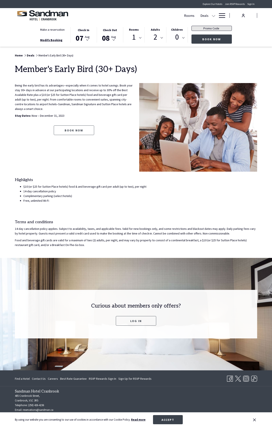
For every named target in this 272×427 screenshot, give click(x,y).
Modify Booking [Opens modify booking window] (51, 40)
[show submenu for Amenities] (197, 15)
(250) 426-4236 (36, 405)
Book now (217, 39)
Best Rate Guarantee (73, 379)
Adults (155, 30)
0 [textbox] (177, 37)
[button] (83, 34)
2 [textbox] (155, 37)
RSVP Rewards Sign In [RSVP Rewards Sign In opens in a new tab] (102, 379)
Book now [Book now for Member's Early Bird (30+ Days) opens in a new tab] (74, 130)
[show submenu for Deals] (156, 15)
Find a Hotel (22, 379)
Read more (138, 419)
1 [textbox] (134, 37)
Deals (30, 55)
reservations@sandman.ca (38, 410)
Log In (136, 321)
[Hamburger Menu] (220, 15)
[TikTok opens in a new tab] (254, 378)
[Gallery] (207, 15)
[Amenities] (184, 15)
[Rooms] (132, 15)
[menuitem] (23, 378)
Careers (53, 379)
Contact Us (39, 379)
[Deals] (147, 15)
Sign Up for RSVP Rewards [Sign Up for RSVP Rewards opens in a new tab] (135, 379)
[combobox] (134, 37)
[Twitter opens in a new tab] (238, 378)
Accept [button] (168, 420)
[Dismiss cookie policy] (254, 419)
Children (177, 30)
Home (19, 55)
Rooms (134, 30)
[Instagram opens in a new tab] (246, 378)
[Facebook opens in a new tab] (230, 378)
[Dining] (166, 15)
